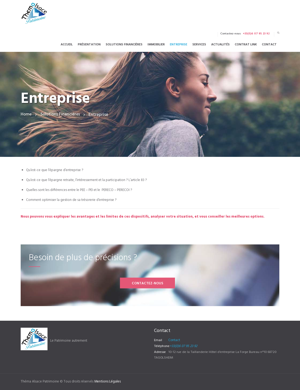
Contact (174, 340)
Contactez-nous (147, 304)
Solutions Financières (61, 114)
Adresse (160, 352)
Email (158, 340)
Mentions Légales (107, 381)
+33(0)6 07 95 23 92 (183, 346)
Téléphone (162, 346)
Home (26, 114)
